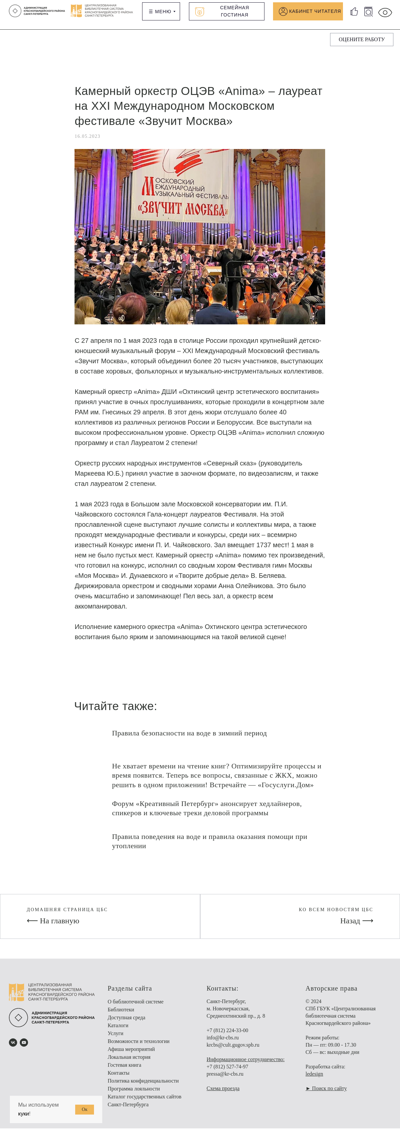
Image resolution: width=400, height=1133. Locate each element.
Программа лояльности (134, 1093)
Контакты (119, 1077)
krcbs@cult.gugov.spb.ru (233, 1049)
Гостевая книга (124, 1069)
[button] (361, 39)
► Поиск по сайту (326, 1093)
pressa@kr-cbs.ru (225, 1078)
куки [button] (23, 1114)
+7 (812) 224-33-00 (227, 1035)
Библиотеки (121, 1014)
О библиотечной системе (136, 1006)
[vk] (13, 1047)
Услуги (116, 1038)
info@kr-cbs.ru (223, 1042)
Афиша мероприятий (131, 1054)
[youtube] (24, 1047)
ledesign (314, 1078)
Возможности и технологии (139, 1046)
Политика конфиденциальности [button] (143, 1085)
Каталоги (118, 1030)
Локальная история (129, 1061)
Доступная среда (126, 1022)
